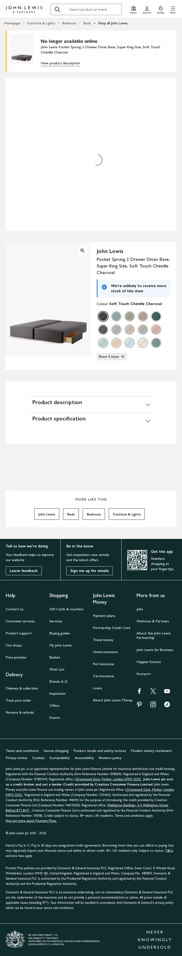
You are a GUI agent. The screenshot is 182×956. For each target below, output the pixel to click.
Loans (97, 688)
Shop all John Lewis (113, 23)
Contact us (14, 609)
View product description (60, 63)
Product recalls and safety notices (99, 750)
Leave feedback (24, 570)
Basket (54, 657)
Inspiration (57, 693)
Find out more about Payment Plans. (31, 821)
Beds (87, 23)
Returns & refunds (20, 712)
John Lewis (46, 514)
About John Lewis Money (112, 700)
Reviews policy (110, 757)
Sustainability (60, 757)
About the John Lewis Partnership (153, 635)
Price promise (16, 657)
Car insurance (103, 676)
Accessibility (84, 757)
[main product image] (25, 51)
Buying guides (59, 633)
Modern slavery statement (151, 750)
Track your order (18, 700)
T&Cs (169, 851)
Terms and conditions (22, 750)
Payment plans (104, 615)
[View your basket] (160, 9)
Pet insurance (103, 664)
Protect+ (143, 674)
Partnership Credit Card (111, 627)
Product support (19, 633)
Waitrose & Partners (152, 621)
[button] (173, 9)
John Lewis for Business (154, 649)
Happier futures (148, 661)
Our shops (14, 645)
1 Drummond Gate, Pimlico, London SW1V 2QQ (108, 779)
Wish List (56, 669)
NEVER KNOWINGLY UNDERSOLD (155, 940)
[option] (103, 316)
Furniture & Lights (41, 23)
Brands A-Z (58, 681)
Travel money (103, 639)
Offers (54, 705)
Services (55, 621)
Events (54, 717)
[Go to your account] (146, 9)
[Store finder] (133, 9)
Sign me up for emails (89, 570)
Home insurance (105, 652)
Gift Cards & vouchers (66, 609)
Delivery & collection (22, 688)
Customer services (20, 621)
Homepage (12, 23)
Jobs (139, 609)
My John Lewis (60, 645)
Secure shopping (56, 750)
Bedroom (69, 23)
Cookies (38, 757)
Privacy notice (16, 757)
